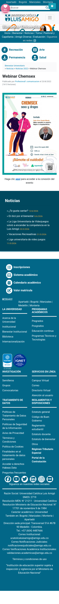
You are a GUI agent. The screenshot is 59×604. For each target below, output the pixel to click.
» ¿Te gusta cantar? (22, 210)
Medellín (23, 305)
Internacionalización (13, 341)
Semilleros (8, 380)
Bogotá (23, 2)
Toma (38, 33)
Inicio (7, 33)
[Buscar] (47, 8)
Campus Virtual (40, 380)
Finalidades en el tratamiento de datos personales (13, 455)
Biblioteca (7, 336)
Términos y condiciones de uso (29, 559)
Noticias (29, 33)
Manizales (35, 2)
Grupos (6, 385)
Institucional (9, 326)
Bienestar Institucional (14, 331)
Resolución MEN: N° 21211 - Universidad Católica (29, 500)
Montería (48, 2)
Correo (35, 385)
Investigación (11, 371)
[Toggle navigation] (49, 18)
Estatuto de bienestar (43, 439)
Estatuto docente (41, 434)
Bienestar (17, 33)
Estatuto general (41, 411)
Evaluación (39, 36)
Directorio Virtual (41, 390)
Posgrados (38, 325)
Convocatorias (10, 390)
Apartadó (11, 2)
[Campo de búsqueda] (26, 7)
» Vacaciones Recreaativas (26, 234)
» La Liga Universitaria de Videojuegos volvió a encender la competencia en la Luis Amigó (28, 225)
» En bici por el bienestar (25, 216)
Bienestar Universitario (15, 65)
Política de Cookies (12, 446)
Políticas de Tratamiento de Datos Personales (14, 415)
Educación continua (43, 330)
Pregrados (37, 321)
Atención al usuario (42, 395)
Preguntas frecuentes (14, 472)
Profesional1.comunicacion (27, 81)
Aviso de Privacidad (13, 433)
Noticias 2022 (22, 68)
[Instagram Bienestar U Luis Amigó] (35, 40)
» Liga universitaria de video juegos (26, 241)
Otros (35, 444)
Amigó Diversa (23, 36)
